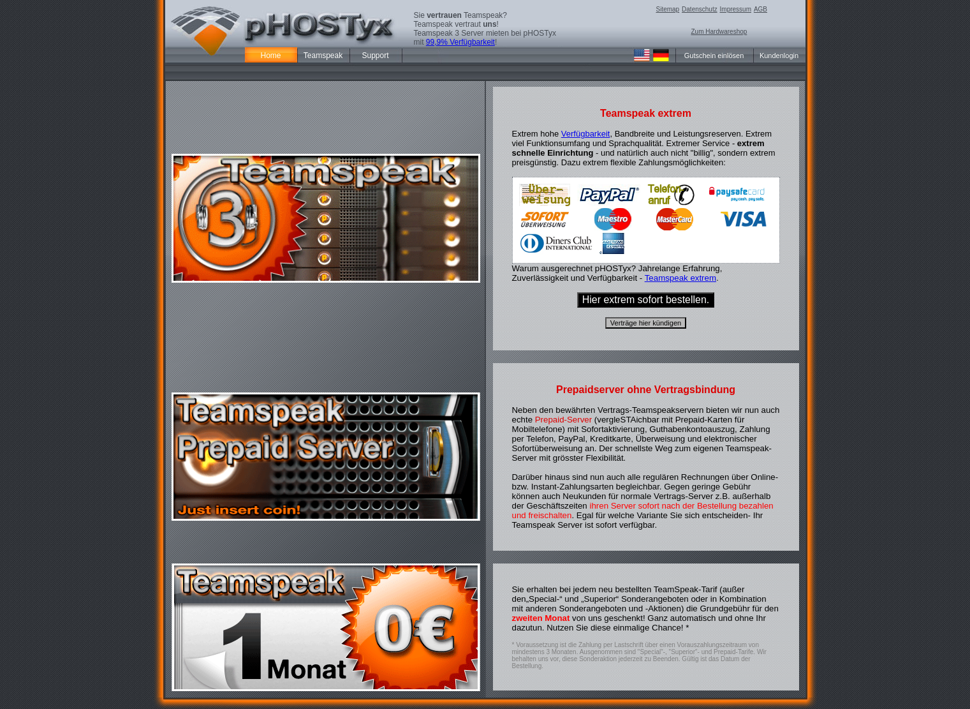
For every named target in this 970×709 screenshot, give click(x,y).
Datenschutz (699, 9)
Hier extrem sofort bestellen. (646, 299)
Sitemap (668, 9)
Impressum (735, 9)
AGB (760, 9)
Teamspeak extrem (680, 278)
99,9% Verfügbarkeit (460, 42)
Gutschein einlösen (714, 55)
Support (375, 55)
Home (270, 55)
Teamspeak (323, 55)
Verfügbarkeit (585, 133)
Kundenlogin (779, 55)
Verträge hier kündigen (645, 323)
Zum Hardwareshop (719, 31)
